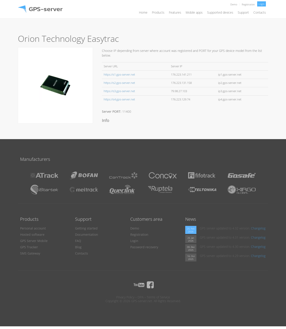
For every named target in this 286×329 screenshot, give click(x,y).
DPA (140, 297)
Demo (233, 4)
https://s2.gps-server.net (119, 83)
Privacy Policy (125, 297)
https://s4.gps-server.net (119, 99)
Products (158, 12)
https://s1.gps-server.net (119, 74)
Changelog (258, 228)
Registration (248, 4)
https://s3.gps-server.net (119, 91)
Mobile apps (194, 12)
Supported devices (220, 12)
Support (243, 12)
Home (143, 12)
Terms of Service (158, 297)
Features (175, 12)
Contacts (259, 12)
